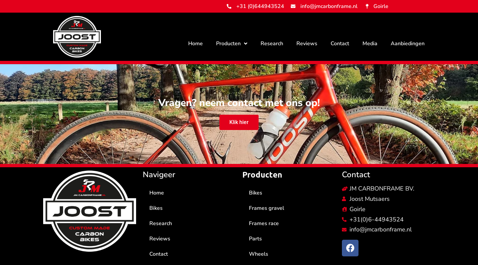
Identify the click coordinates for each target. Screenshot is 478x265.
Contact (340, 43)
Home (195, 43)
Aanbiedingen (408, 43)
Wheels (258, 254)
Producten (231, 44)
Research (272, 43)
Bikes (156, 208)
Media (369, 43)
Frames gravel (266, 208)
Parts (255, 238)
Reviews (306, 43)
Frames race (264, 223)
